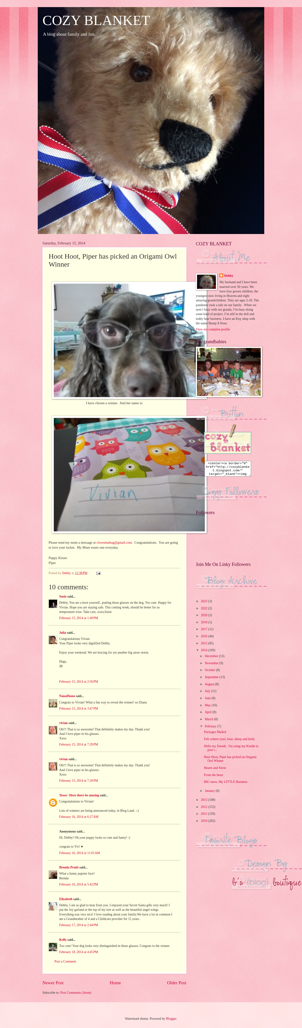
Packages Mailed (215, 735)
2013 (204, 802)
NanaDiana (67, 696)
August (210, 687)
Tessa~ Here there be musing (79, 795)
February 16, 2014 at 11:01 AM (79, 853)
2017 (204, 632)
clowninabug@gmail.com (114, 542)
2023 (204, 604)
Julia (62, 632)
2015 (204, 646)
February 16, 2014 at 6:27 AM (78, 817)
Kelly (63, 939)
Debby (228, 276)
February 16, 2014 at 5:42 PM (78, 884)
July (208, 694)
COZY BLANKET (96, 20)
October (210, 673)
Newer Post (53, 982)
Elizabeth (65, 899)
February (211, 729)
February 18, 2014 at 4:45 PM (78, 952)
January (210, 793)
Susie (63, 596)
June (208, 701)
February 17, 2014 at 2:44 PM (78, 925)
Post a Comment (65, 961)
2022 (204, 611)
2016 (204, 639)
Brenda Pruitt (69, 867)
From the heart (213, 778)
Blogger (171, 1018)
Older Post (176, 982)
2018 (204, 625)
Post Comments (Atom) (75, 992)
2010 (204, 823)
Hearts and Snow (215, 770)
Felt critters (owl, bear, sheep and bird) (229, 742)
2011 (204, 816)
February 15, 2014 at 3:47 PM (78, 708)
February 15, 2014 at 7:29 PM (78, 744)
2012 (204, 809)
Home (115, 982)
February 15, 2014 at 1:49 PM (78, 618)
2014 (204, 653)
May (208, 708)
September (212, 680)
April (209, 715)
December (212, 659)
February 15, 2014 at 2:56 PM (78, 681)
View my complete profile (213, 329)
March (209, 722)
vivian (63, 723)
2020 (204, 618)
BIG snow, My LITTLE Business (225, 784)
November (212, 666)
